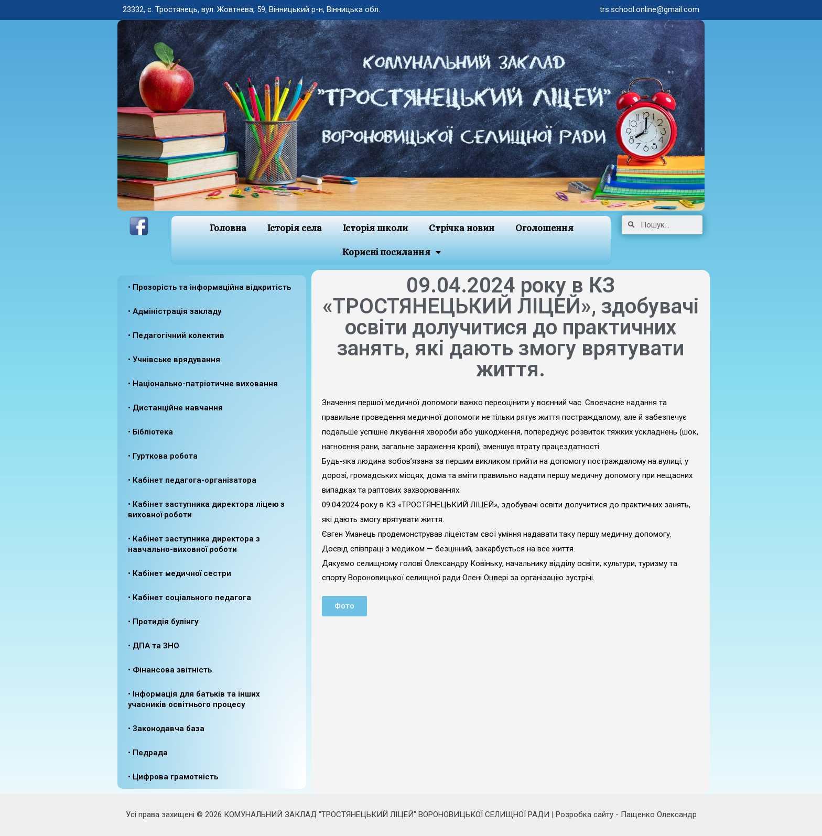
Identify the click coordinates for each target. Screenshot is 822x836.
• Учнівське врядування (174, 359)
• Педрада (148, 752)
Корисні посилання (391, 252)
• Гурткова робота (163, 456)
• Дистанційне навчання (175, 407)
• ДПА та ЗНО (153, 645)
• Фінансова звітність (170, 670)
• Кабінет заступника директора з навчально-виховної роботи (194, 544)
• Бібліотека (150, 432)
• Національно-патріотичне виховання (203, 383)
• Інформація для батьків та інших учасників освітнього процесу (194, 699)
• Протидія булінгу (163, 621)
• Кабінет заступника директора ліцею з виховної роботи (206, 509)
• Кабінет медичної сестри (179, 573)
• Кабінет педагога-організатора (192, 480)
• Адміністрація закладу (174, 311)
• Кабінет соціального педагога (189, 597)
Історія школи (375, 228)
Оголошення (544, 228)
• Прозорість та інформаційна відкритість (209, 287)
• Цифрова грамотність (173, 776)
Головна (227, 228)
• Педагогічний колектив (176, 335)
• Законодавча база (166, 728)
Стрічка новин (461, 228)
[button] (344, 606)
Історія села (294, 228)
